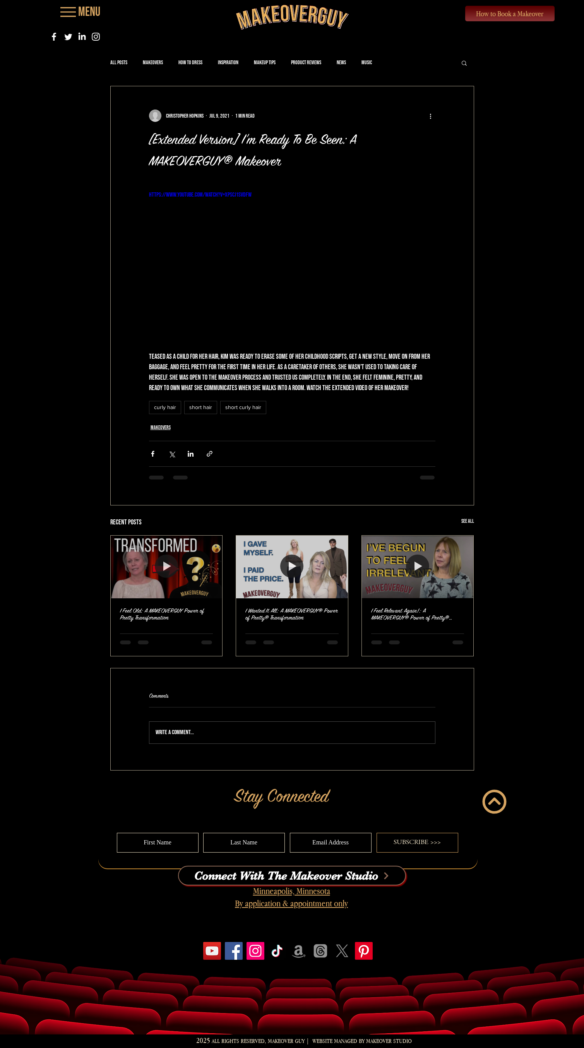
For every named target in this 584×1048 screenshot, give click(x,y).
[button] (464, 63)
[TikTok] (277, 951)
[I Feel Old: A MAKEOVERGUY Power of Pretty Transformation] (167, 567)
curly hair (165, 407)
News (341, 62)
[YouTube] (212, 951)
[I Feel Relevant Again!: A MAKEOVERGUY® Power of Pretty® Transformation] (418, 567)
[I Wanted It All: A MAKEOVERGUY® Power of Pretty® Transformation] (292, 567)
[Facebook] (54, 36)
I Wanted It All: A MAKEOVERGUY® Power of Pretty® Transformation (291, 614)
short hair (200, 407)
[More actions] (430, 115)
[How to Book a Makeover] (510, 13)
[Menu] (80, 12)
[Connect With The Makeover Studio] (292, 875)
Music (366, 62)
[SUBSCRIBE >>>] (417, 843)
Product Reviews (306, 62)
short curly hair (243, 407)
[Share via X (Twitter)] (171, 453)
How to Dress (190, 62)
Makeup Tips (265, 62)
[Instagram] (96, 36)
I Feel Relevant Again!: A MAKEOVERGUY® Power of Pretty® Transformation (410, 615)
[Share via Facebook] (152, 453)
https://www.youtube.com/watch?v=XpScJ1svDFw (200, 195)
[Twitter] (68, 36)
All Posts (118, 62)
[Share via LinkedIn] (190, 453)
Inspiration (228, 62)
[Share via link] (209, 453)
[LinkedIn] (82, 36)
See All (467, 521)
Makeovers (153, 62)
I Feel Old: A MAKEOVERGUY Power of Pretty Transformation (162, 614)
